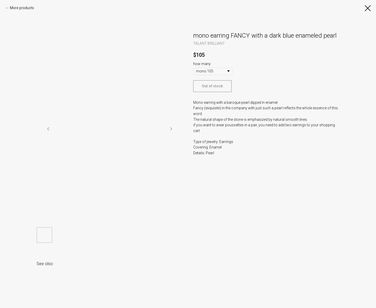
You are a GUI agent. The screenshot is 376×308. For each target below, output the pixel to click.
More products (22, 8)
